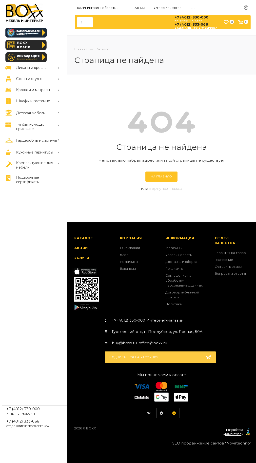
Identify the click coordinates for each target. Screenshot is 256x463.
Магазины (173, 248)
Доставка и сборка (181, 262)
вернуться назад (165, 188)
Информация (179, 238)
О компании (130, 248)
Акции (81, 248)
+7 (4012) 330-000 (191, 17)
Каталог (83, 238)
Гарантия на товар (230, 253)
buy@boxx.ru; (125, 343)
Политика (173, 304)
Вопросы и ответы (230, 273)
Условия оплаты (179, 255)
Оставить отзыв (228, 267)
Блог (124, 255)
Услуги (81, 258)
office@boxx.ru (153, 343)
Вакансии (128, 268)
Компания (131, 238)
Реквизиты (129, 262)
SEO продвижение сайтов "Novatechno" (211, 443)
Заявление (224, 260)
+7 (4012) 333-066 (191, 24)
